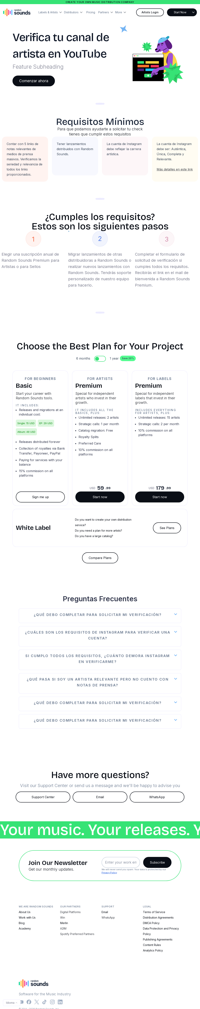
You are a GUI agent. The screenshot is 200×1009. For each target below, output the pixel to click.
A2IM (63, 928)
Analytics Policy (153, 950)
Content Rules (152, 945)
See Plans (167, 528)
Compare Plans (100, 558)
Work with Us (27, 917)
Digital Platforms (70, 912)
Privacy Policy (109, 872)
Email (100, 797)
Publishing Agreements (157, 939)
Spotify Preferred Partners (77, 934)
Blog (22, 923)
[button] (51, 12)
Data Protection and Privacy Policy (161, 931)
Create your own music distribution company (100, 2)
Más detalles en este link (175, 169)
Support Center (43, 797)
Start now (100, 497)
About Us (24, 912)
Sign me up (40, 497)
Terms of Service (154, 912)
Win (62, 917)
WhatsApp (157, 797)
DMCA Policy (151, 923)
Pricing (90, 12)
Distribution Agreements (158, 917)
